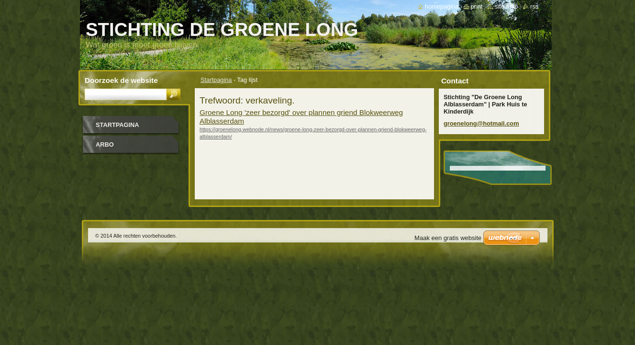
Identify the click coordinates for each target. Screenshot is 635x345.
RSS (534, 6)
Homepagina (441, 6)
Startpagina (216, 79)
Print (477, 6)
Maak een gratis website (447, 238)
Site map (506, 6)
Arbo (105, 144)
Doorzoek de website (121, 80)
